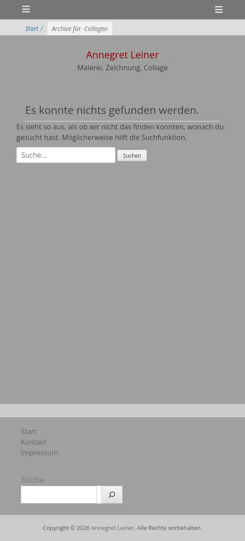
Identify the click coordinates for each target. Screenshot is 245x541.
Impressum (39, 453)
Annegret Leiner (112, 528)
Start (34, 28)
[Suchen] (112, 494)
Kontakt (33, 442)
